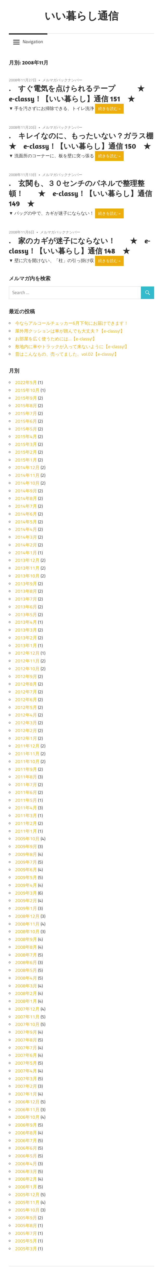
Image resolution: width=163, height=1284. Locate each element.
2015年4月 (26, 436)
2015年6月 (26, 421)
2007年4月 (26, 1070)
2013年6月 (26, 606)
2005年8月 (26, 1225)
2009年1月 (26, 908)
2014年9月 (26, 490)
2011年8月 (26, 776)
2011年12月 (27, 745)
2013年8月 (26, 591)
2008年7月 (26, 954)
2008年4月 (26, 978)
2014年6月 (26, 514)
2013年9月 (26, 583)
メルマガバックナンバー (62, 80)
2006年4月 (26, 1163)
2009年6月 (26, 869)
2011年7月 (26, 784)
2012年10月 (27, 668)
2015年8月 (26, 405)
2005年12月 (27, 1194)
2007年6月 (26, 1055)
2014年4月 (26, 529)
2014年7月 (26, 506)
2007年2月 (26, 1086)
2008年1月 (26, 1001)
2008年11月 (27, 924)
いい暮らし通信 (81, 15)
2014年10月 (27, 483)
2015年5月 (26, 429)
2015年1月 (26, 460)
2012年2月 (26, 730)
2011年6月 (26, 792)
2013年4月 (26, 622)
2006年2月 (26, 1179)
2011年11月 (27, 753)
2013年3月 (26, 630)
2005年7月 (26, 1233)
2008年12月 (27, 916)
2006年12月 (27, 1101)
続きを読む (108, 109)
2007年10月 (27, 1024)
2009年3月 (26, 893)
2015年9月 (26, 398)
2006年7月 (26, 1140)
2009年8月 (26, 854)
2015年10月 (27, 390)
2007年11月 (27, 1016)
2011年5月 (26, 800)
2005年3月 (26, 1248)
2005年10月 (27, 1210)
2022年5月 (26, 382)
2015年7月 (26, 413)
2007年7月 (26, 1047)
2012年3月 (26, 722)
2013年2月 (26, 637)
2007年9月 (26, 1032)
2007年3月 (26, 1078)
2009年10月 (27, 838)
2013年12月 (27, 560)
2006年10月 (27, 1117)
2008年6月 (26, 962)
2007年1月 (26, 1094)
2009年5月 (26, 877)
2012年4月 (26, 715)
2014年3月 (26, 537)
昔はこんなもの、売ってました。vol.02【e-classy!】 (67, 354)
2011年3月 (26, 815)
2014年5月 (26, 521)
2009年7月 (26, 862)
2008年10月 (27, 931)
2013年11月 (27, 568)
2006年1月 (26, 1186)
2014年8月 (26, 498)
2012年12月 (27, 653)
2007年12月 (27, 1009)
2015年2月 (26, 452)
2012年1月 (26, 738)
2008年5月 (26, 970)
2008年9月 (26, 939)
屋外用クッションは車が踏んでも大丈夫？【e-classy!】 (70, 331)
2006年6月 (26, 1148)
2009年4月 (26, 885)
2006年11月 (27, 1109)
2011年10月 (27, 761)
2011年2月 (26, 823)
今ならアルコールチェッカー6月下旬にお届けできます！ (71, 323)
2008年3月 (26, 985)
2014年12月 (27, 467)
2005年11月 (27, 1202)
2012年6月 (26, 699)
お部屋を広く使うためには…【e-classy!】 (56, 338)
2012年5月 (26, 707)
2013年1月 (26, 645)
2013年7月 (26, 599)
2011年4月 (26, 807)
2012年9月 (26, 676)
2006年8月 (26, 1132)
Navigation (33, 41)
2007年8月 (26, 1040)
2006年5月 (26, 1155)
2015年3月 (26, 444)
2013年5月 (26, 614)
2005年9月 (26, 1217)
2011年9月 (26, 769)
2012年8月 (26, 684)
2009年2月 (26, 900)
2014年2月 (26, 545)
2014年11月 (27, 475)
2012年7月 (26, 691)
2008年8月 (26, 947)
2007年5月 (26, 1063)
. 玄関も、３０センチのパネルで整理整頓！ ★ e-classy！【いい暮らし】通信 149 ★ (80, 193)
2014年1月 (26, 552)
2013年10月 (27, 575)
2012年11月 (27, 660)
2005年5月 (26, 1240)
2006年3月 (26, 1171)
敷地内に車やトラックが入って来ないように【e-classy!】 (72, 346)
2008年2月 (26, 993)
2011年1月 (26, 831)
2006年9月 (26, 1125)
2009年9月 (26, 846)
